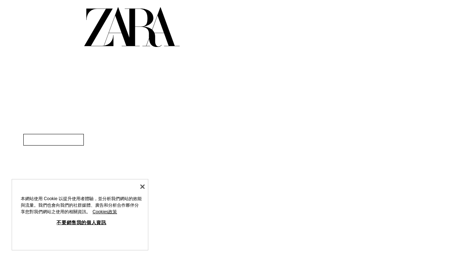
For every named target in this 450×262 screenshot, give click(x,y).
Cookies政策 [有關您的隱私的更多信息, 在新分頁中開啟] (105, 211)
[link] (53, 140)
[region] (80, 214)
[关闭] (142, 186)
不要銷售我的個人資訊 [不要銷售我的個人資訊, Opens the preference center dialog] (81, 222)
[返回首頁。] (132, 27)
